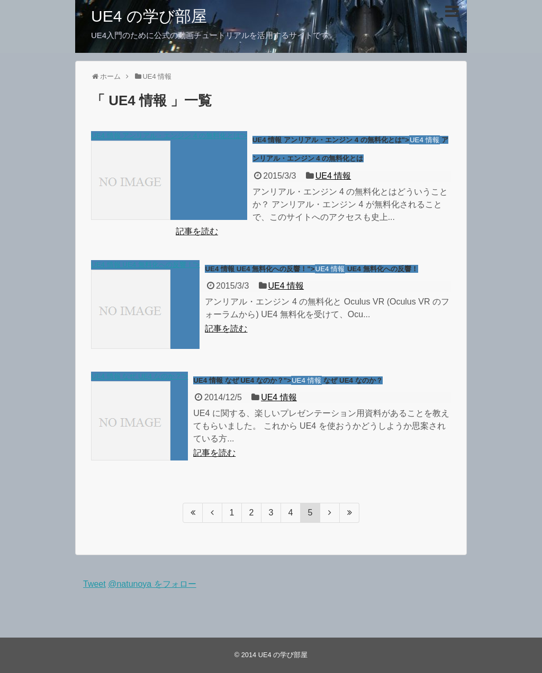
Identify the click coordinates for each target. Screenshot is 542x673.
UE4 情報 (333, 175)
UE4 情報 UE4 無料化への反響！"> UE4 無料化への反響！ (311, 269)
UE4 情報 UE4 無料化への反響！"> (145, 305)
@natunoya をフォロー (152, 583)
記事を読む (197, 231)
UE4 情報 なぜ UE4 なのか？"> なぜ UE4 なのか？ (287, 380)
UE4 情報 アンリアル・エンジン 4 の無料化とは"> (169, 176)
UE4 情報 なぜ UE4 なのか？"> (139, 416)
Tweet (94, 583)
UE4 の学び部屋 (149, 16)
